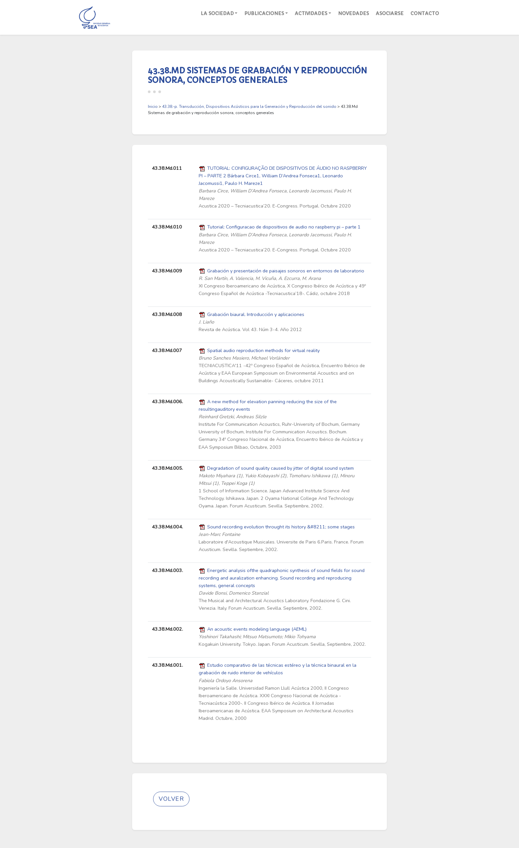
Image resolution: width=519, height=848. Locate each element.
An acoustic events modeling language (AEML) (257, 629)
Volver (171, 799)
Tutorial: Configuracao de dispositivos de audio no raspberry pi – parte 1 (284, 227)
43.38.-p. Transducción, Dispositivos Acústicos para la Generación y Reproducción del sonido (249, 106)
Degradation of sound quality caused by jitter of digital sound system (280, 468)
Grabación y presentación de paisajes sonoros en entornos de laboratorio (285, 270)
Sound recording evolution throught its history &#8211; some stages (281, 526)
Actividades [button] (311, 13)
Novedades (353, 13)
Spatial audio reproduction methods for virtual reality (263, 350)
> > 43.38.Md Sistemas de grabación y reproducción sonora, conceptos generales (253, 109)
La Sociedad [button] (217, 13)
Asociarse (390, 13)
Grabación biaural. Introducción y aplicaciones (255, 314)
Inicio (153, 106)
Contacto (424, 13)
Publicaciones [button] (264, 13)
